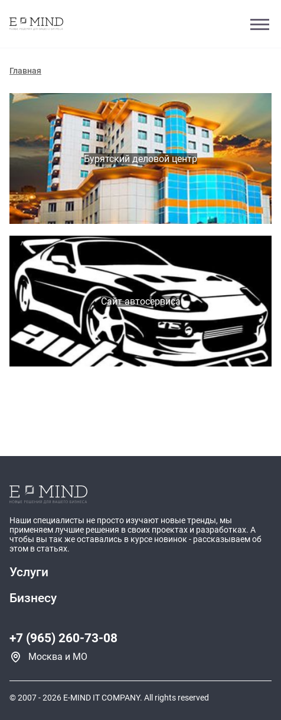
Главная (25, 70)
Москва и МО (57, 656)
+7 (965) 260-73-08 (63, 638)
